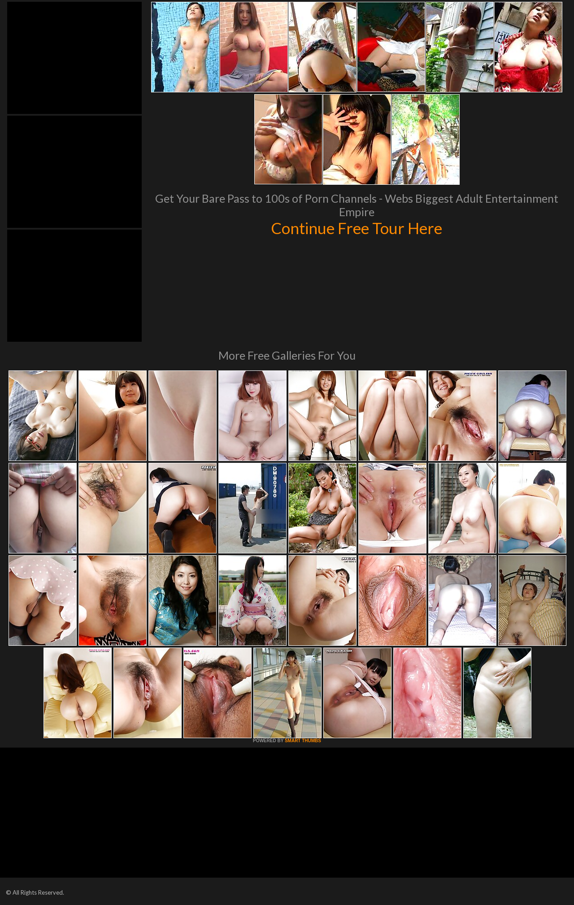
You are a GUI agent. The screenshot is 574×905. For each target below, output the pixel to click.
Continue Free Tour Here (356, 227)
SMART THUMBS (303, 740)
